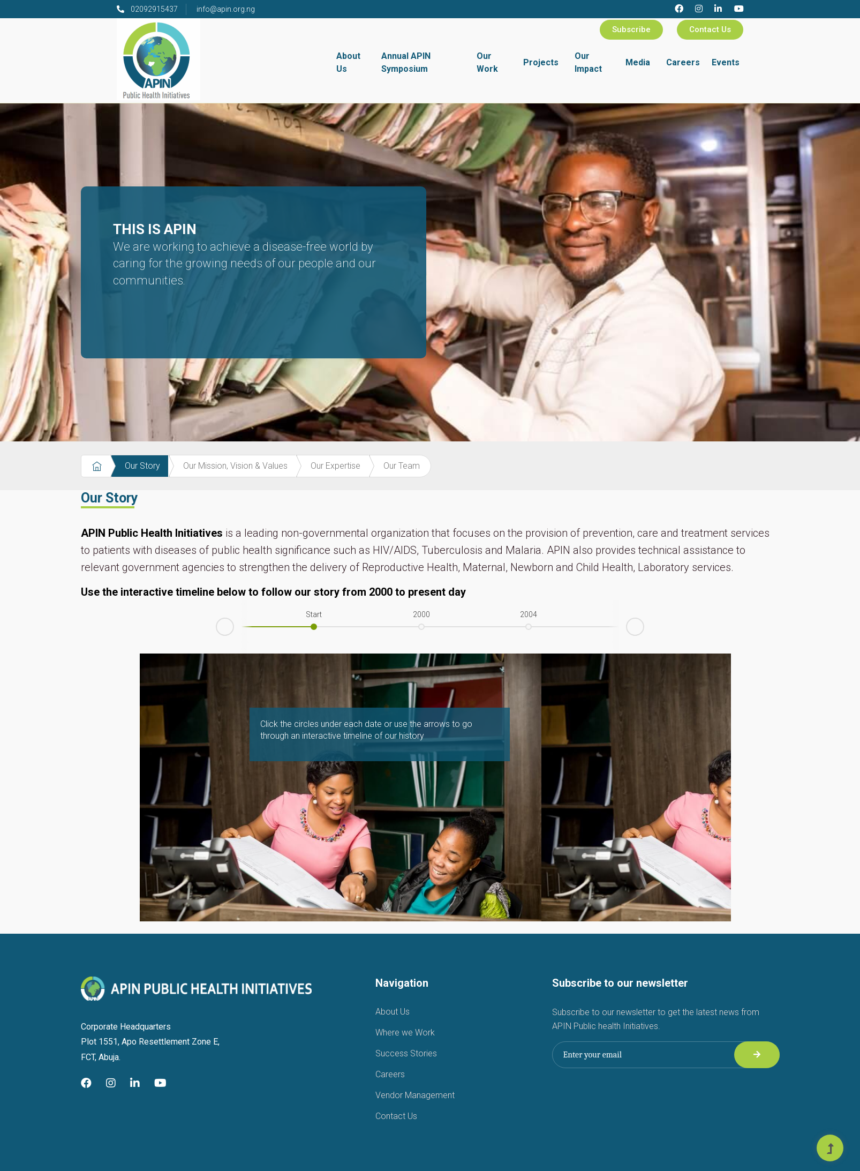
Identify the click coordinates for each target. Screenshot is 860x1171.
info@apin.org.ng (226, 9)
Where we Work (405, 1032)
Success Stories (406, 1053)
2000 (421, 614)
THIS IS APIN (244, 254)
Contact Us (710, 29)
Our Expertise (335, 466)
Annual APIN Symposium (406, 62)
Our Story (142, 466)
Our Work (487, 62)
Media (637, 62)
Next (643, 624)
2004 (528, 614)
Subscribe (631, 29)
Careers (683, 62)
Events (726, 62)
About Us (348, 62)
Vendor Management (415, 1095)
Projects (541, 62)
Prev (216, 629)
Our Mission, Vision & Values (235, 466)
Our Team (401, 466)
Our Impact (588, 62)
